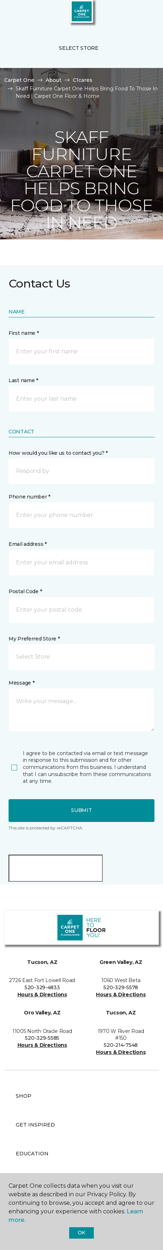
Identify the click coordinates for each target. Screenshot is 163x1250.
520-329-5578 (120, 987)
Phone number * (29, 496)
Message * (21, 682)
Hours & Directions (42, 994)
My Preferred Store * (34, 638)
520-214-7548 (121, 1045)
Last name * (23, 380)
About (53, 80)
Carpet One (19, 80)
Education (32, 1153)
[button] (136, 14)
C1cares (82, 80)
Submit (81, 810)
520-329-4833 (42, 987)
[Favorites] (144, 14)
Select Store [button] (78, 48)
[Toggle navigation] (10, 14)
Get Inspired (35, 1125)
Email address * (28, 544)
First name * (24, 333)
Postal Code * (25, 591)
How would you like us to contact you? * (58, 452)
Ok (81, 1232)
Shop (23, 1096)
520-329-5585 (42, 1038)
